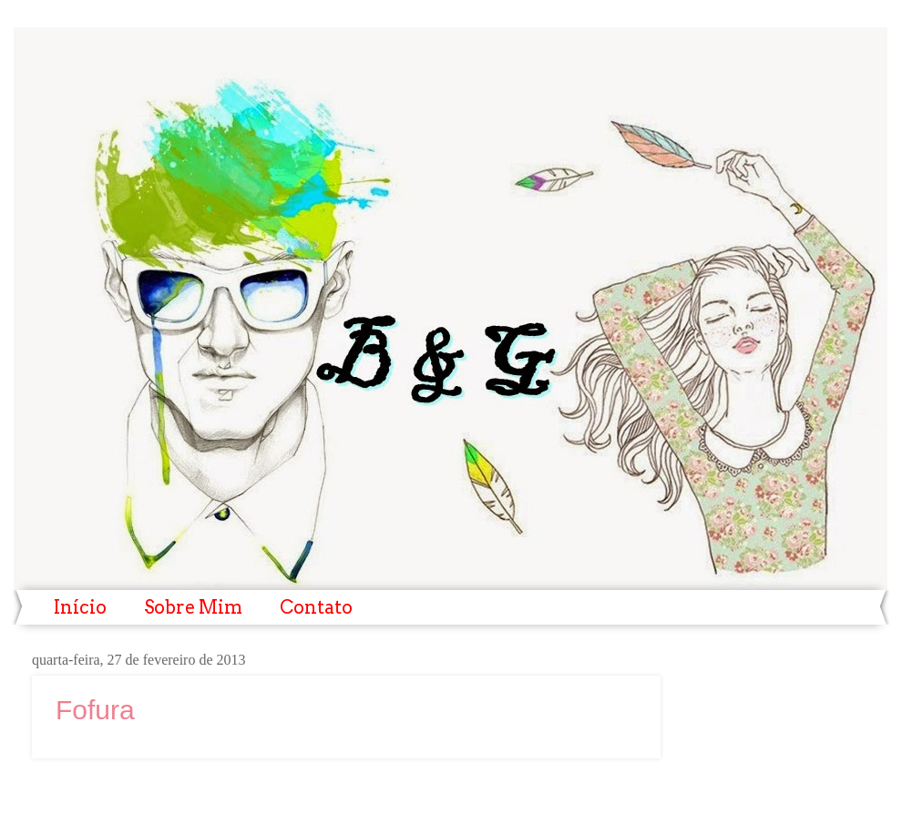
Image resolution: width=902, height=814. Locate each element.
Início (80, 607)
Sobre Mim (193, 607)
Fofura (95, 710)
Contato (316, 607)
